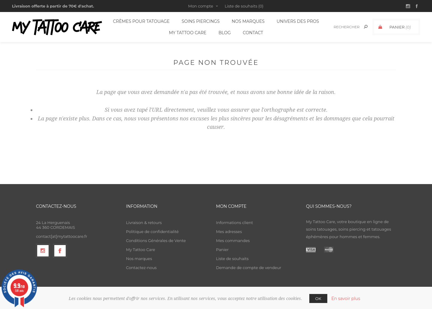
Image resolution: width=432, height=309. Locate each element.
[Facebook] (60, 250)
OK (318, 298)
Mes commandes (233, 240)
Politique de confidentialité (152, 231)
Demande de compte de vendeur (248, 267)
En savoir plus (345, 298)
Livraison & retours (144, 222)
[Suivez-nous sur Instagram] (43, 250)
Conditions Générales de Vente (156, 240)
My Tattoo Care (140, 249)
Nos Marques (248, 21)
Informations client (234, 222)
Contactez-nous (141, 267)
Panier (222, 249)
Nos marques (139, 258)
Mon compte (200, 6)
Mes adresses (229, 231)
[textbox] (345, 27)
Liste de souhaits (232, 258)
